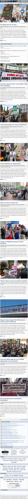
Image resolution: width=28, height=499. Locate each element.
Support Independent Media (7, 446)
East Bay (20, 458)
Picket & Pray (4, 443)
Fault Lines (16, 481)
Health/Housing (5, 469)
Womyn (19, 471)
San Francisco (6, 460)
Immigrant (11, 469)
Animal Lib (4, 466)
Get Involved (15, 479)
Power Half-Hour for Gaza (6, 423)
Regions (2, 456)
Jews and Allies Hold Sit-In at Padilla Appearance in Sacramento (12, 360)
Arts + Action (13, 466)
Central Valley (10, 458)
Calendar (20, 2)
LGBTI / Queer (23, 469)
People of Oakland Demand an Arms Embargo (11, 242)
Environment (10, 467)
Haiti (10, 475)
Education (24, 466)
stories (24, 451)
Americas (7, 475)
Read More (4, 40)
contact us (15, 454)
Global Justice (17, 467)
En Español (5, 467)
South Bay (24, 458)
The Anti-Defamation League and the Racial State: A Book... (11, 438)
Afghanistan (20, 475)
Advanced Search (14, 487)
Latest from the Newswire (6, 43)
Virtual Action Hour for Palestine (7, 433)
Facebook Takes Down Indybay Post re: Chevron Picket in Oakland (14, 46)
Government (22, 467)
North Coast (4, 458)
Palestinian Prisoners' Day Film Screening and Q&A (10, 440)
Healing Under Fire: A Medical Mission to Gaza (10, 56)
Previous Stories (24, 419)
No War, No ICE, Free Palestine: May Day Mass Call (10, 425)
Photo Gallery (21, 479)
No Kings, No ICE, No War (8, 25)
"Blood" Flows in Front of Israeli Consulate (13, 281)
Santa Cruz (16, 460)
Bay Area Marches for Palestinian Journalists (11, 399)
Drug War (19, 466)
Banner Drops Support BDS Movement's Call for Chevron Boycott (13, 320)
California (21, 460)
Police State (9, 471)
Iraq (12, 475)
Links (21, 481)
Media (15, 469)
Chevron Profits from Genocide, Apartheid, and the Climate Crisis (13, 323)
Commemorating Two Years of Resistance (13, 124)
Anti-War (9, 466)
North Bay (15, 458)
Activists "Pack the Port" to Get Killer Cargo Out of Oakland (14, 84)
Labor (18, 469)
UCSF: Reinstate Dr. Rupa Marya (10, 164)
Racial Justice (15, 471)
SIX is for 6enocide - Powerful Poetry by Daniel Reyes (10, 436)
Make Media (9, 479)
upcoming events (23, 452)
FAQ (5, 479)
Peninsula (11, 460)
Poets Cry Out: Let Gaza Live (9, 203)
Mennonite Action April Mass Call (7, 432)
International (13, 462)
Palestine (16, 475)
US (24, 460)
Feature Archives (9, 481)
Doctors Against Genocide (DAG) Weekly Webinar (10, 442)
